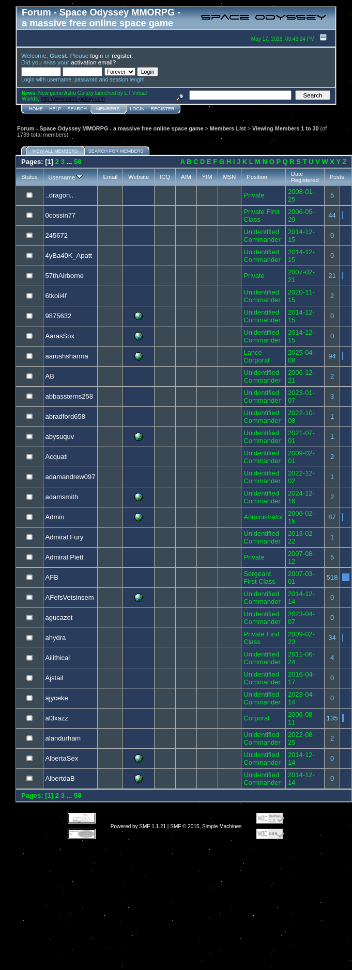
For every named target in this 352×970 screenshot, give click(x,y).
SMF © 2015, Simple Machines (205, 826)
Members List (228, 128)
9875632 (58, 316)
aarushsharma (66, 356)
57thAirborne (64, 276)
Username (66, 177)
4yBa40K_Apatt (68, 255)
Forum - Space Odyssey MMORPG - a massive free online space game (110, 128)
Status (29, 177)
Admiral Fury (64, 537)
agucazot (59, 617)
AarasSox (59, 336)
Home (36, 108)
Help (55, 108)
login (96, 55)
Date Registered (305, 177)
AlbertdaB (60, 778)
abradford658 (65, 416)
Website (138, 177)
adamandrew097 (70, 477)
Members (108, 108)
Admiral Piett (64, 557)
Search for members (116, 151)
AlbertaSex (62, 758)
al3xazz (56, 718)
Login (137, 108)
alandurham (63, 738)
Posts (337, 177)
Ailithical (57, 658)
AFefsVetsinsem (69, 597)
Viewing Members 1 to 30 (285, 128)
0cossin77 (60, 215)
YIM (207, 177)
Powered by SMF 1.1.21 (138, 826)
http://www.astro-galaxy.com (73, 99)
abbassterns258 (69, 396)
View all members (55, 151)
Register (163, 108)
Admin (55, 517)
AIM (186, 177)
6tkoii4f (56, 296)
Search (77, 108)
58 (77, 162)
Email (110, 177)
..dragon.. (59, 195)
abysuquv (59, 436)
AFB (51, 577)
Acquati (56, 457)
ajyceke (56, 698)
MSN (229, 177)
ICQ (165, 177)
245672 (56, 235)
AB (49, 376)
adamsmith (62, 497)
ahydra (55, 638)
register (121, 55)
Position (257, 177)
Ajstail (54, 678)
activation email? (93, 62)
